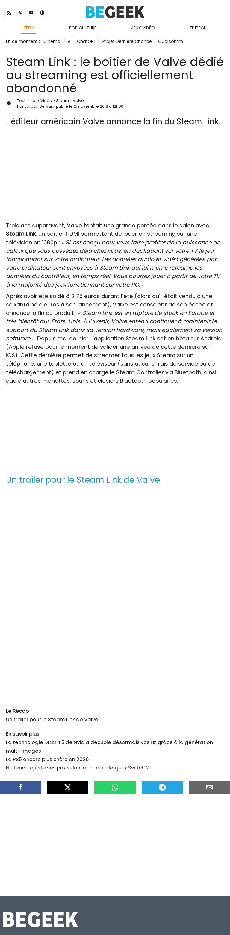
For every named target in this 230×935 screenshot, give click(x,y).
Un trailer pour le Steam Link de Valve (52, 719)
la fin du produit (52, 313)
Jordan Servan (39, 106)
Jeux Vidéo (143, 28)
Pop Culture (82, 28)
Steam (62, 100)
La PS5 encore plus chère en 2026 (47, 759)
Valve (78, 100)
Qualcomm (170, 41)
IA (69, 41)
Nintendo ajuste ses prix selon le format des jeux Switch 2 (77, 767)
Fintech (198, 28)
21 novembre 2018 (91, 106)
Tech (28, 28)
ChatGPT (86, 41)
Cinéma (51, 41)
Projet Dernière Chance (127, 41)
